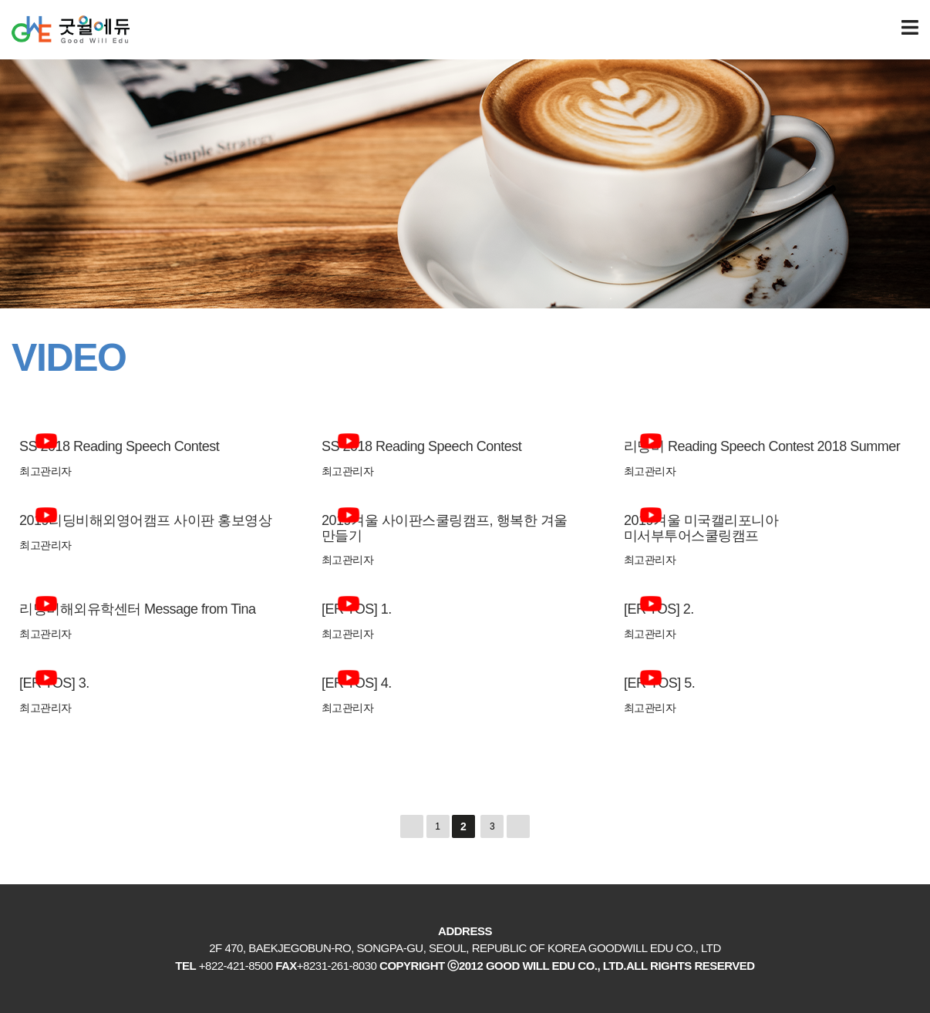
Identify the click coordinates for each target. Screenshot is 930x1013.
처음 (411, 826)
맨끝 (518, 826)
